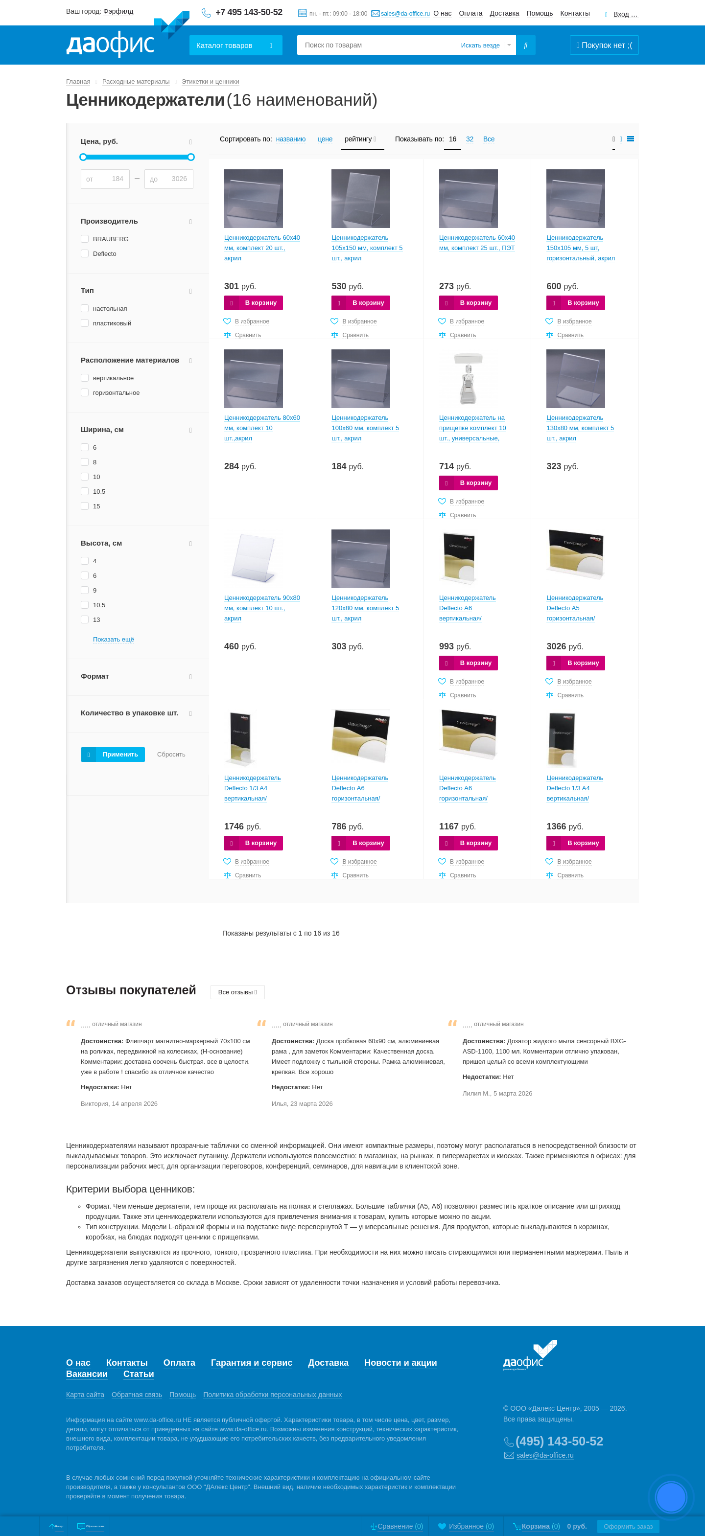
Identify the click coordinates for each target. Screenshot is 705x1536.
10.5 (99, 491)
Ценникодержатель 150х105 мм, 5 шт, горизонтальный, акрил (580, 248)
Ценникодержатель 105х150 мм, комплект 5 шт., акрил (366, 248)
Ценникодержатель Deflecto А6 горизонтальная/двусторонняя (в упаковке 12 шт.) (477, 798)
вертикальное (113, 378)
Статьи (138, 1374)
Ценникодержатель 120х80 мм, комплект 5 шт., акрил (365, 608)
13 (96, 619)
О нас (442, 13)
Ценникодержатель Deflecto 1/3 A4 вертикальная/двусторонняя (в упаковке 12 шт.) (262, 798)
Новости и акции (400, 1363)
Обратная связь (137, 1394)
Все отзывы (237, 992)
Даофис (127, 34)
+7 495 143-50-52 (248, 12)
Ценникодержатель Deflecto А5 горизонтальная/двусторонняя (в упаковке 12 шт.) (584, 618)
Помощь (540, 13)
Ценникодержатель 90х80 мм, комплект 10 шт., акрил (262, 608)
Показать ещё (113, 639)
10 (96, 477)
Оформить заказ (622, 1526)
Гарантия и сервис (251, 1363)
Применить (120, 754)
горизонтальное (116, 392)
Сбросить (171, 754)
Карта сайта (85, 1394)
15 (96, 506)
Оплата (470, 13)
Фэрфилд (118, 11)
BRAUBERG (111, 239)
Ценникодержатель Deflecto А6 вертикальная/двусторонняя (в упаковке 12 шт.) (477, 618)
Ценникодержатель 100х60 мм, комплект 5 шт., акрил (365, 428)
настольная (110, 308)
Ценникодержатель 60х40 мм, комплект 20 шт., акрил (262, 248)
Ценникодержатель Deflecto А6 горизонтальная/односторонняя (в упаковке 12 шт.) (359, 798)
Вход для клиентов (626, 14)
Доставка (504, 13)
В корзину (261, 302)
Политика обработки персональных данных (272, 1394)
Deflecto (105, 253)
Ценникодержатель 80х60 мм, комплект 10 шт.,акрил (262, 428)
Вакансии (87, 1374)
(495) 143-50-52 (559, 1441)
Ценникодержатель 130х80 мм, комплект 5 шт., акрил (580, 428)
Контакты (575, 13)
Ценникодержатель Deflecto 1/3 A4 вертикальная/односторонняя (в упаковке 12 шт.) (574, 798)
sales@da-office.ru (405, 13)
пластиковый (112, 323)
